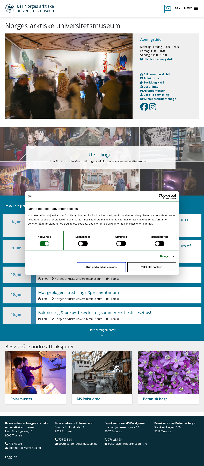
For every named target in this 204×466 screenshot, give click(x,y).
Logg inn (11, 457)
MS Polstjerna (88, 399)
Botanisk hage (155, 399)
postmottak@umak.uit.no (25, 448)
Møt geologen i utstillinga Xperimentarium (78, 292)
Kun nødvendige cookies (101, 267)
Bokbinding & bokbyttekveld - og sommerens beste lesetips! (94, 312)
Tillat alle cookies (151, 267)
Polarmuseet (21, 399)
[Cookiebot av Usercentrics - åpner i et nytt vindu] (161, 196)
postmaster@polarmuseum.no (77, 444)
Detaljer (165, 256)
